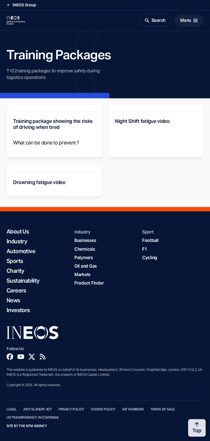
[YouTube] (21, 356)
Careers (16, 290)
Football (150, 240)
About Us (18, 231)
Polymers (83, 257)
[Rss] (42, 356)
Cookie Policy (103, 409)
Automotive (21, 251)
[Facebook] (10, 356)
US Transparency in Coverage (33, 417)
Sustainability (23, 280)
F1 (144, 249)
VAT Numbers (133, 409)
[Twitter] (31, 356)
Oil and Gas (85, 266)
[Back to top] (197, 428)
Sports (15, 261)
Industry (17, 241)
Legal (12, 409)
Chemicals (84, 249)
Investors (18, 310)
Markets (82, 274)
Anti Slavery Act (37, 409)
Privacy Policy (71, 409)
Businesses (85, 240)
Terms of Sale (162, 409)
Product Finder (89, 283)
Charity (15, 271)
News (13, 300)
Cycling (149, 257)
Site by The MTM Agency (27, 426)
